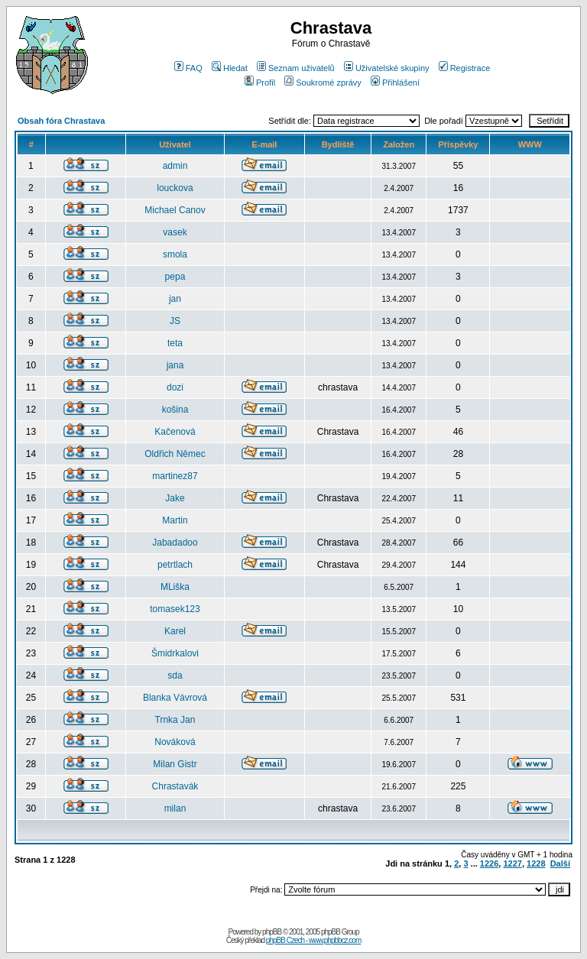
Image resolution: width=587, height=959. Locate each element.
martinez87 (174, 476)
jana (175, 365)
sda (174, 675)
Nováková (174, 742)
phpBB (271, 932)
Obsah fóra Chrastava (61, 120)
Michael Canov (174, 210)
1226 (489, 863)
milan (175, 808)
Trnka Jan (175, 719)
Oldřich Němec (174, 454)
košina (175, 409)
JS (175, 321)
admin (175, 165)
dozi (175, 387)
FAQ (188, 68)
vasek (174, 232)
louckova (175, 188)
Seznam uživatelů (296, 68)
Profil (260, 82)
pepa (175, 276)
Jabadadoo (174, 542)
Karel (175, 631)
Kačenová (174, 431)
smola (175, 254)
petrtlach (175, 564)
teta (175, 343)
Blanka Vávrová (175, 697)
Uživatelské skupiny (387, 68)
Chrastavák (175, 786)
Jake (174, 498)
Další (560, 863)
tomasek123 (174, 609)
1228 (536, 863)
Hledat (230, 68)
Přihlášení (395, 82)
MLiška (175, 587)
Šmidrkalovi (175, 653)
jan (175, 298)
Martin (174, 520)
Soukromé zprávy (323, 82)
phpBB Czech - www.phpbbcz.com (313, 940)
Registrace (465, 68)
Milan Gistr (174, 764)
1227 (512, 863)
